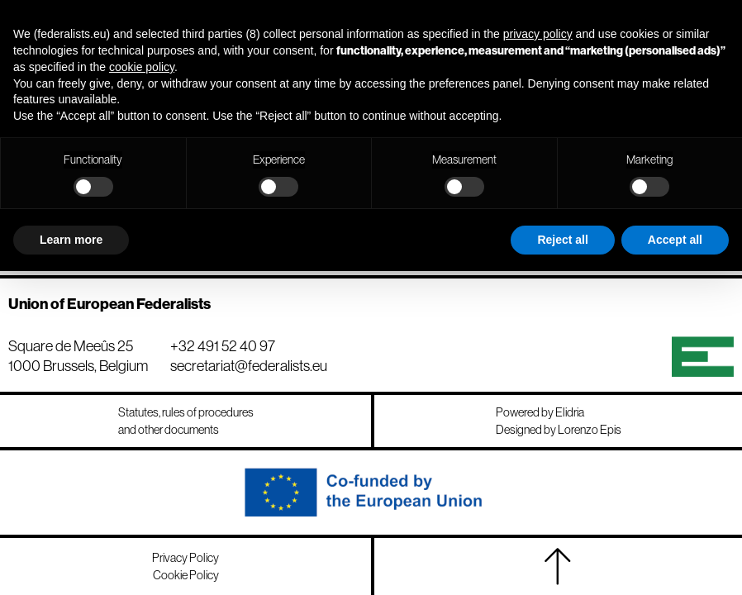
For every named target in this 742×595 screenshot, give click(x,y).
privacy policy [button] (538, 33)
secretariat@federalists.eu (248, 365)
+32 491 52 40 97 (222, 346)
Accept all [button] (675, 239)
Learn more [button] (71, 239)
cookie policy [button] (141, 67)
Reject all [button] (562, 239)
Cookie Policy (186, 575)
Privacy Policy (185, 557)
